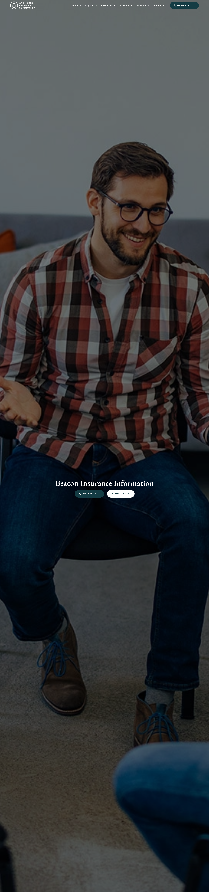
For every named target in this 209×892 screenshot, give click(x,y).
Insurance (142, 5)
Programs (91, 5)
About (76, 5)
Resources (108, 5)
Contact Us (158, 5)
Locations (125, 5)
